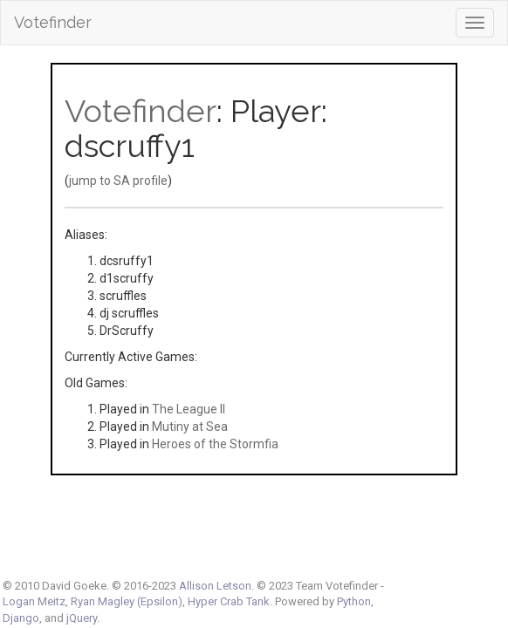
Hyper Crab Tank (229, 601)
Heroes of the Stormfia (215, 444)
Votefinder (53, 22)
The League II (188, 409)
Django (21, 618)
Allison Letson (215, 585)
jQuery (81, 618)
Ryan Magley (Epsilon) (126, 601)
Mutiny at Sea (190, 426)
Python (354, 601)
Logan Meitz (34, 601)
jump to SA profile (118, 181)
